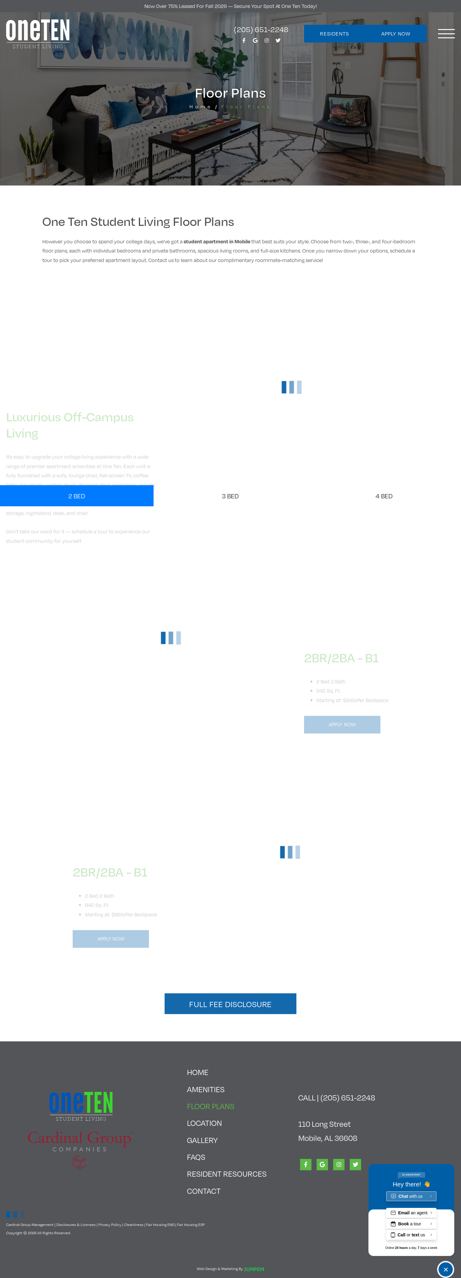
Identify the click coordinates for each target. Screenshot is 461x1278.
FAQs (196, 1156)
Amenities (206, 1089)
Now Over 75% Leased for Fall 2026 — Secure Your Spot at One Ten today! (230, 5)
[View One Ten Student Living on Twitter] (278, 42)
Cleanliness (133, 1224)
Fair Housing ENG (160, 1224)
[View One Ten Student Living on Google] (255, 42)
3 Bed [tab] (230, 495)
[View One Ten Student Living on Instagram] (267, 42)
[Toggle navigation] (446, 33)
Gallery (202, 1139)
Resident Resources (227, 1173)
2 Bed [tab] (76, 495)
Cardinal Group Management (30, 1224)
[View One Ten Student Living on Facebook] (244, 42)
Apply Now (395, 33)
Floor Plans (227, 1104)
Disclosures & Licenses (76, 1224)
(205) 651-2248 (261, 29)
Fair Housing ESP (191, 1224)
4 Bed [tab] (384, 495)
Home (201, 106)
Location (204, 1122)
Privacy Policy (109, 1224)
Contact (204, 1190)
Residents (334, 33)
